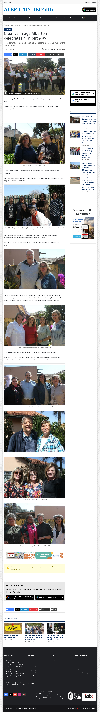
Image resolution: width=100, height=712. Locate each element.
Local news (18, 25)
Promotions (43, 17)
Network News (55, 664)
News (6, 17)
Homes (77, 667)
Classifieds (12, 17)
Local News (54, 661)
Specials (36, 17)
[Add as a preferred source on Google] (89, 9)
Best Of (50, 17)
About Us (56, 17)
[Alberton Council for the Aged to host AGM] (13, 628)
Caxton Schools (64, 17)
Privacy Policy (32, 670)
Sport (30, 17)
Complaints (31, 683)
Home (6, 25)
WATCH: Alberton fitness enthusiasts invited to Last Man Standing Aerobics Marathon (89, 121)
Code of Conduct (33, 673)
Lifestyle (19, 17)
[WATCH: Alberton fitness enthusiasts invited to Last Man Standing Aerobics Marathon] (75, 120)
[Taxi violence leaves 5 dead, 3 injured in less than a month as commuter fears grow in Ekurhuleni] (75, 180)
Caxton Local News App (82, 673)
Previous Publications (34, 667)
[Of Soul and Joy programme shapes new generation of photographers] (34, 628)
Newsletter (78, 670)
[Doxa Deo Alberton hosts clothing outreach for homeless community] (75, 151)
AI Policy (30, 679)
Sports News (55, 667)
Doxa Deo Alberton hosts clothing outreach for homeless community (88, 153)
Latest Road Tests (80, 664)
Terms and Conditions (34, 676)
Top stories (88, 708)
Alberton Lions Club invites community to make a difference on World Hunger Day (89, 167)
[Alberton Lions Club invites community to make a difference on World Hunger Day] (75, 165)
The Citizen (73, 17)
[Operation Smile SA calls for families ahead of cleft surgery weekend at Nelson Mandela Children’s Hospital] (75, 134)
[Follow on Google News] (49, 597)
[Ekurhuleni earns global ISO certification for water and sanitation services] (56, 628)
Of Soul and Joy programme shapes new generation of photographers (34, 637)
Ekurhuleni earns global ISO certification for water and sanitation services (55, 637)
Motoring (25, 17)
